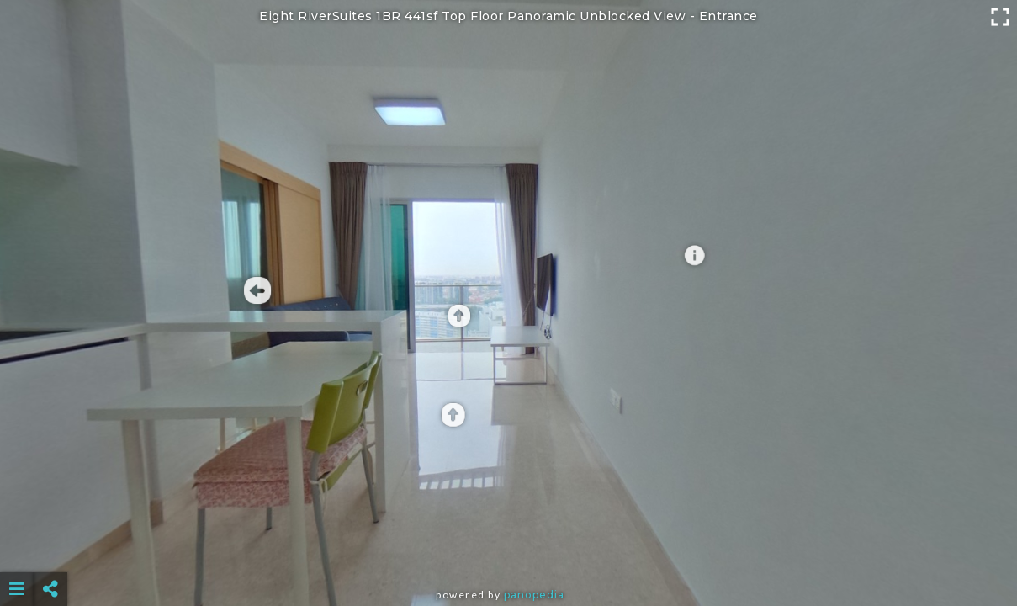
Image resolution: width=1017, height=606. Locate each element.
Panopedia (534, 594)
